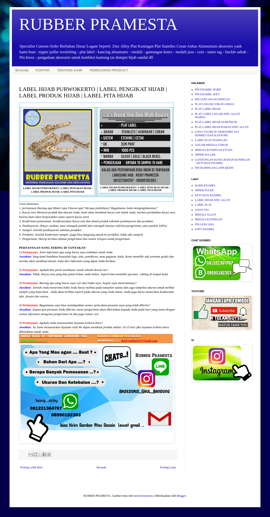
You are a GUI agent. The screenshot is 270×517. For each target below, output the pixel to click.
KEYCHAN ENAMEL (208, 195)
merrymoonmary (143, 495)
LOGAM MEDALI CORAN (211, 145)
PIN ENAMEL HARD (208, 89)
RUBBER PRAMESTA (98, 24)
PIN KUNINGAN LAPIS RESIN (214, 167)
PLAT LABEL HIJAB (207, 109)
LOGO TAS (202, 209)
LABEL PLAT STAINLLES (211, 140)
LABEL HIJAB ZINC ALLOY (212, 200)
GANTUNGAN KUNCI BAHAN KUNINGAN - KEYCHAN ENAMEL (222, 161)
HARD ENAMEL (205, 185)
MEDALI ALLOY (205, 214)
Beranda (22, 70)
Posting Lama (168, 467)
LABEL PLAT (203, 204)
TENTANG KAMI (69, 70)
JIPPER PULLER (205, 154)
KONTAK (43, 70)
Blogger (181, 495)
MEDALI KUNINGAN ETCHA (213, 150)
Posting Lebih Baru (31, 467)
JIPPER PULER (204, 190)
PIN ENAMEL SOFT (207, 94)
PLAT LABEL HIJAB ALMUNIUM (216, 122)
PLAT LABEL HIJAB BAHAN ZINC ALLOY (222, 127)
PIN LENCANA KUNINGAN (212, 99)
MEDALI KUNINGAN (208, 219)
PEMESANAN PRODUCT (108, 70)
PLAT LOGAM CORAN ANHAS (214, 104)
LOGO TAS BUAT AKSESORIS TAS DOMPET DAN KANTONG (217, 133)
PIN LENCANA (204, 224)
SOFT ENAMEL (204, 229)
